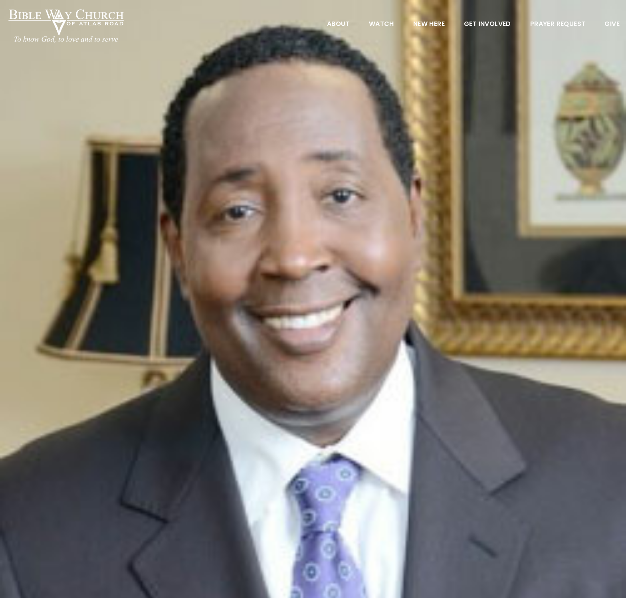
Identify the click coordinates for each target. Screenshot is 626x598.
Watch (381, 24)
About (338, 24)
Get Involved (487, 24)
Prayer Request (558, 24)
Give (612, 24)
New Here (429, 24)
